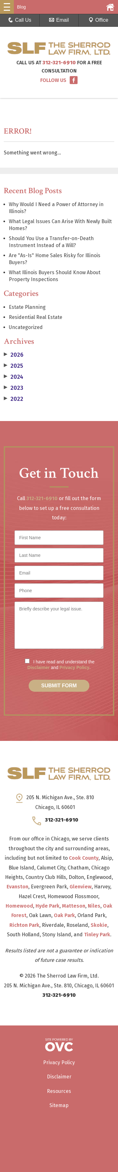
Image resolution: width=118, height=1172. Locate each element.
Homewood (19, 906)
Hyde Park (47, 906)
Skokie (99, 925)
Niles (94, 906)
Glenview (81, 887)
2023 (13, 388)
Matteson (73, 906)
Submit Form (59, 685)
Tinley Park (97, 935)
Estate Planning (27, 307)
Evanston (17, 887)
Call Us (19, 20)
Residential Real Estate (35, 317)
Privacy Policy (74, 667)
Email (59, 20)
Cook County (83, 858)
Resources (59, 1091)
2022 (13, 399)
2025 (13, 366)
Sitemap (59, 1105)
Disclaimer (38, 667)
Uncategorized (26, 327)
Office (98, 20)
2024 (13, 377)
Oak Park (64, 915)
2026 (13, 355)
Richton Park (24, 925)
